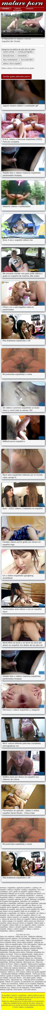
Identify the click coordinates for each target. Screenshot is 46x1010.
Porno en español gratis (23, 954)
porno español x (13, 907)
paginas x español (7, 899)
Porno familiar (35, 988)
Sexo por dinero (15, 978)
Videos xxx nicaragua (25, 986)
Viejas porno (38, 954)
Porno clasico (15, 956)
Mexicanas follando (7, 970)
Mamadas (38, 958)
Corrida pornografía (25, 52)
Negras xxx (20, 970)
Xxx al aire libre (27, 60)
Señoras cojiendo (6, 960)
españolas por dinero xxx (35, 894)
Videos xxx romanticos (9, 984)
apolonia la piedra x (24, 888)
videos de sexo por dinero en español (16, 919)
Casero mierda (8, 52)
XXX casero (20, 972)
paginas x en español (36, 897)
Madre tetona (30, 960)
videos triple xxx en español (19, 925)
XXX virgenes (5, 940)
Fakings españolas (28, 956)
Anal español (19, 960)
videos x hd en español (11, 64)
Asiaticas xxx (11, 986)
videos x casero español (16, 929)
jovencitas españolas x (8, 896)
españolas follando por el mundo (12, 894)
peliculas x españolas (8, 903)
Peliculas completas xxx (35, 952)
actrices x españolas (8, 888)
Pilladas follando (25, 974)
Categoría (29, 8)
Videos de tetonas (20, 966)
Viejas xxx (25, 946)
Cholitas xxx (4, 956)
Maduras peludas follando (32, 948)
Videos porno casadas (36, 964)
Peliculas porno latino (17, 952)
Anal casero (17, 989)
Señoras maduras (15, 962)
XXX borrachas (24, 938)
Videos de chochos (22, 950)
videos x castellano (16, 931)
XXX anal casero (29, 989)
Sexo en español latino (13, 944)
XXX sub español (30, 944)
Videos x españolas (22, 4)
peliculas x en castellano (29, 901)
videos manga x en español (12, 921)
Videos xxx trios (6, 966)
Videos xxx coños (18, 940)
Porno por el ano (39, 974)
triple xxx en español (28, 911)
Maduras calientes (35, 936)
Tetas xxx (39, 962)
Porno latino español (25, 942)
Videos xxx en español (27, 984)
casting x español (13, 890)
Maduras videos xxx (25, 958)
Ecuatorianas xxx (27, 982)
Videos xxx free (21, 936)
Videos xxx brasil (6, 954)
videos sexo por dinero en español (20, 923)
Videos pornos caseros (8, 938)
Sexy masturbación (10, 60)
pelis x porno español (19, 905)
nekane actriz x (21, 897)
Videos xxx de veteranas (20, 988)
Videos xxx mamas (38, 938)
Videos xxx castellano (34, 940)
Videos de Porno (6, 964)
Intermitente (22, 56)
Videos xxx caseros (12, 982)
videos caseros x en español (18, 917)
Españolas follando (7, 950)
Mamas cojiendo (6, 989)
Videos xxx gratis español (36, 972)
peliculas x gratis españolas (27, 903)
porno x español (26, 907)
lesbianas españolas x (26, 896)
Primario (5, 8)
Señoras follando (15, 948)
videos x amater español (18, 927)
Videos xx (11, 972)
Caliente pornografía (17, 9)
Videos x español (20, 964)
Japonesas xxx (17, 980)
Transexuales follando (9, 974)
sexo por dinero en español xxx (28, 909)
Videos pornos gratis (13, 946)
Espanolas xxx (40, 982)
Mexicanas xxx (29, 962)
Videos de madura (34, 968)
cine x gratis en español (18, 892)
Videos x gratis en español (10, 976)
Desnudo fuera (8, 56)
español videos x (34, 892)
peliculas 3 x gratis (22, 899)
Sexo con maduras (7, 936)
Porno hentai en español (30, 976)
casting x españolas (28, 890)
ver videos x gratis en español (18, 915)
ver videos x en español (26, 913)
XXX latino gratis (29, 978)
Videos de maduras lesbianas (15, 968)
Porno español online (8, 942)
